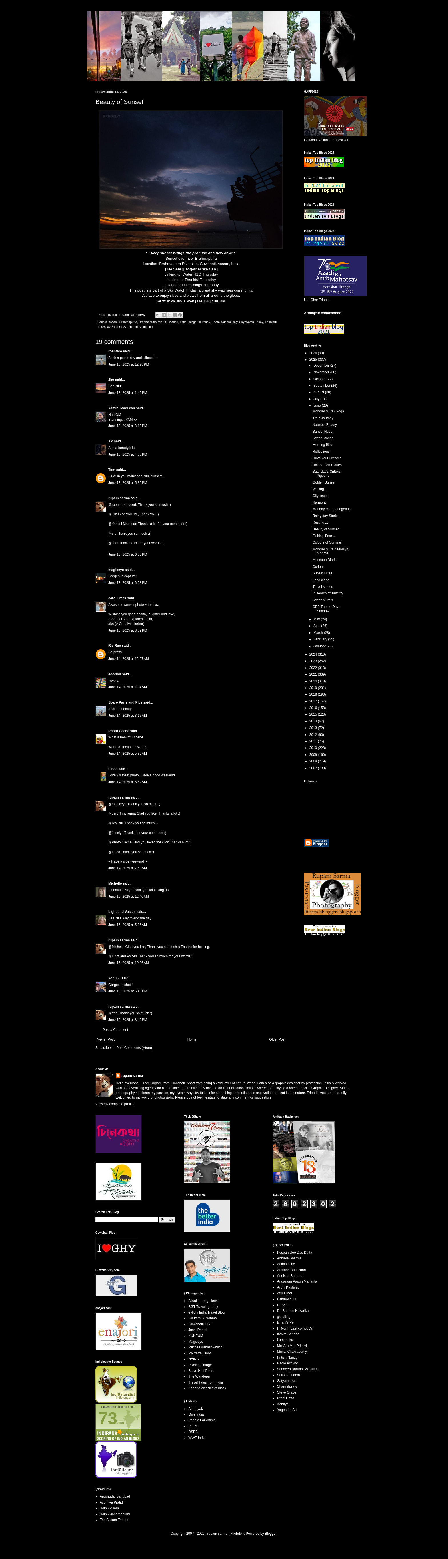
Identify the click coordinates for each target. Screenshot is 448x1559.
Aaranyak (195, 1409)
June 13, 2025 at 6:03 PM (127, 554)
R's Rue (114, 646)
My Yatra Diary (199, 1353)
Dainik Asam (109, 1508)
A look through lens (202, 1301)
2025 (313, 360)
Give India (196, 1414)
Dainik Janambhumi (115, 1514)
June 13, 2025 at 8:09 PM (127, 630)
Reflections (321, 452)
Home (192, 1039)
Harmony (320, 502)
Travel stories (323, 587)
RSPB (193, 1432)
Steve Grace (286, 1392)
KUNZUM (195, 1336)
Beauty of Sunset (326, 529)
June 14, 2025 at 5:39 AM (127, 754)
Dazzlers (284, 1305)
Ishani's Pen (286, 1322)
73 (107, 1418)
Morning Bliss (323, 445)
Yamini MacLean (121, 408)
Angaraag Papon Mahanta (297, 1281)
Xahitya (283, 1404)
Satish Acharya (288, 1375)
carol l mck (117, 598)
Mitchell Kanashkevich (205, 1347)
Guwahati (171, 322)
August (319, 392)
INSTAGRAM (186, 301)
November (321, 372)
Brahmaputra (128, 322)
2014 (313, 721)
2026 (313, 353)
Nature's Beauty (325, 425)
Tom (111, 470)
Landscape (321, 580)
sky (235, 322)
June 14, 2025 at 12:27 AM (128, 659)
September (322, 386)
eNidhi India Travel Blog (206, 1312)
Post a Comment (115, 1030)
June (317, 406)
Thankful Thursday (200, 280)
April (317, 626)
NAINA (193, 1359)
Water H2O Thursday (200, 274)
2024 (313, 654)
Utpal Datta (285, 1398)
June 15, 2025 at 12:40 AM (128, 897)
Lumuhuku (285, 1340)
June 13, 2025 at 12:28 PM (128, 364)
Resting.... (320, 522)
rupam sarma (119, 498)
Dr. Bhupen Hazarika (293, 1311)
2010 (313, 748)
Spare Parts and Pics (125, 702)
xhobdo (148, 326)
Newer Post (106, 1039)
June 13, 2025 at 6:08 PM (127, 583)
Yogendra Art (287, 1410)
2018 (313, 694)
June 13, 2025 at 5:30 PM (127, 483)
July (317, 399)
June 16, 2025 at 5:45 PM (127, 991)
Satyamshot (286, 1381)
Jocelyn (114, 674)
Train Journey (323, 418)
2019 (313, 688)
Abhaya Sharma (289, 1258)
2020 (313, 681)
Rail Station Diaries (327, 465)
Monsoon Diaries (325, 560)
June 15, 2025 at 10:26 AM (128, 963)
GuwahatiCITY (199, 1324)
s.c (110, 441)
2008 (313, 761)
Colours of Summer (327, 542)
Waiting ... (320, 489)
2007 (313, 768)
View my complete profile (114, 1104)
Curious (318, 567)
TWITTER (203, 301)
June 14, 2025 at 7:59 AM (127, 868)
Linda (112, 769)
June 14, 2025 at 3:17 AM (127, 716)
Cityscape (320, 496)
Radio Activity (287, 1363)
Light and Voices (121, 912)
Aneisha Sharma (290, 1276)
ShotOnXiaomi (222, 322)
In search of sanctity (328, 593)
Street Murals (323, 600)
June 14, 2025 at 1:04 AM (127, 687)
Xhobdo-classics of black (207, 1388)
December (321, 366)
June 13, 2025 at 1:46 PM (127, 393)
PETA (192, 1426)
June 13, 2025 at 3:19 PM (127, 426)
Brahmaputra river (151, 322)
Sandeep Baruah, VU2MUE (298, 1369)
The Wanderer (199, 1376)
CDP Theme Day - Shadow (327, 609)
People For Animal (202, 1420)
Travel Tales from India (205, 1382)
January (320, 646)
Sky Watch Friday (182, 290)
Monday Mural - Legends (332, 509)
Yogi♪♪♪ (114, 978)
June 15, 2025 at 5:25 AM (127, 925)
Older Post (277, 1039)
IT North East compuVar (295, 1328)
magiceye (116, 570)
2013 (313, 728)
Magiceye (195, 1342)
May (317, 619)
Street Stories (323, 438)
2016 (313, 708)
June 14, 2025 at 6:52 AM (127, 782)
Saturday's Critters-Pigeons (327, 474)
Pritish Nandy (287, 1358)
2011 (313, 741)
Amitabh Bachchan (291, 1270)
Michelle (115, 883)
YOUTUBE (219, 301)
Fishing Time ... (324, 536)
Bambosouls (286, 1299)
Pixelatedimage (200, 1365)
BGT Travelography (203, 1307)
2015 (313, 714)
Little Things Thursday (200, 285)
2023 (313, 661)
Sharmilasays (287, 1386)
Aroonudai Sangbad (115, 1496)
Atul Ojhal (284, 1293)
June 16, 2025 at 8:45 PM (127, 1020)
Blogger (271, 1534)
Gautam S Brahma (202, 1318)
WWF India (196, 1438)
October (320, 379)
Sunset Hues (322, 432)
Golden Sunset (324, 482)
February (320, 639)
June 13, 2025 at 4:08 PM (127, 454)
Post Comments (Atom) (134, 1048)
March (318, 633)
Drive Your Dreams (327, 458)
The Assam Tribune (114, 1520)
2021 (313, 674)
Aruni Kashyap (288, 1287)
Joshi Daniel (197, 1330)
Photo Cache (118, 731)
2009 (313, 755)
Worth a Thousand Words (127, 747)
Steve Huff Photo (201, 1371)
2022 (313, 668)
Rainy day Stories (326, 516)
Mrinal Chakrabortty (292, 1352)
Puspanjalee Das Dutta (294, 1253)
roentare (115, 351)
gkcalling (284, 1317)
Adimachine (286, 1264)
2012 (313, 735)
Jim (111, 380)
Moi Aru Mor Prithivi (292, 1346)
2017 (313, 701)
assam (113, 322)
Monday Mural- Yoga (328, 411)
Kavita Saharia (288, 1334)
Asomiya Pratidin (112, 1502)
